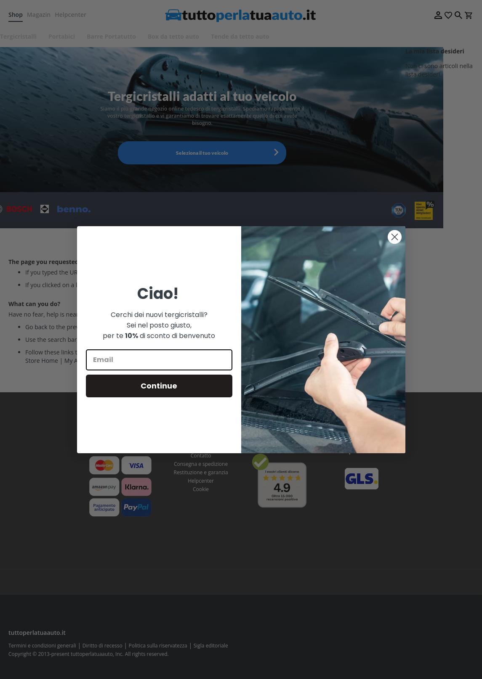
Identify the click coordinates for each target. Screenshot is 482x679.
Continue (159, 385)
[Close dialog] (394, 237)
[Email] (159, 359)
